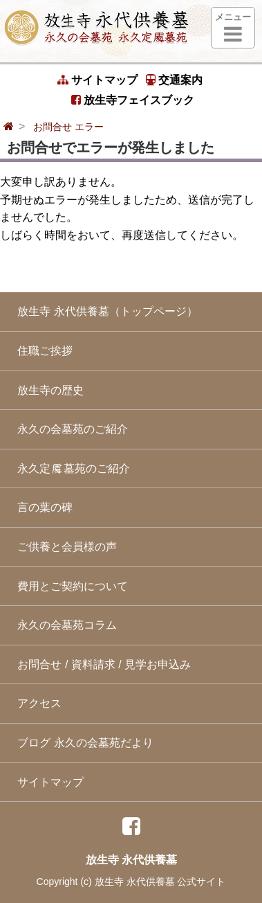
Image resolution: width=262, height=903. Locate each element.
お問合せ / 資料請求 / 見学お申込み (100, 664)
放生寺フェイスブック (132, 100)
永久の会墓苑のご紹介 (69, 429)
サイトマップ (97, 80)
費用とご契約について (69, 586)
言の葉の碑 (41, 507)
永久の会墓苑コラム (63, 625)
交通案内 (174, 80)
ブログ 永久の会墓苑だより (81, 743)
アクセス (36, 703)
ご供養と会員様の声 (63, 547)
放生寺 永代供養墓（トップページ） (104, 311)
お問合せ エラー (68, 126)
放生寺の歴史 (47, 390)
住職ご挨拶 (41, 351)
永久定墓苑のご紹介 (70, 468)
